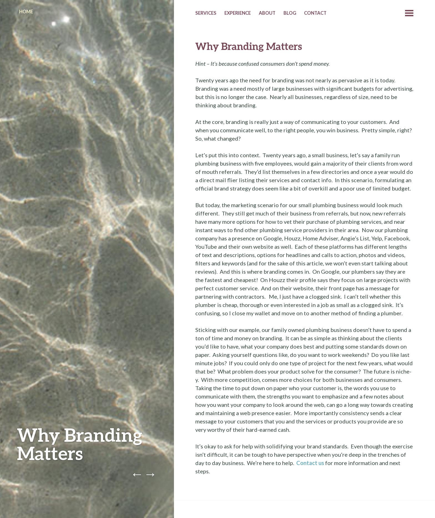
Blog (290, 13)
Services (205, 13)
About (267, 13)
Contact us (310, 462)
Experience (237, 13)
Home (26, 11)
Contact (315, 13)
